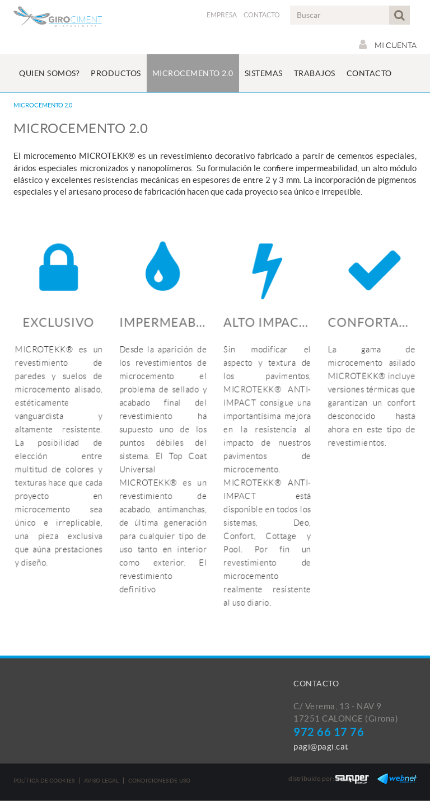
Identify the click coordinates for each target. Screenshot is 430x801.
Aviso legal (101, 781)
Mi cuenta (388, 44)
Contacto (262, 14)
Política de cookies (43, 781)
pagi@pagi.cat (321, 746)
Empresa (222, 14)
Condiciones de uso (159, 781)
